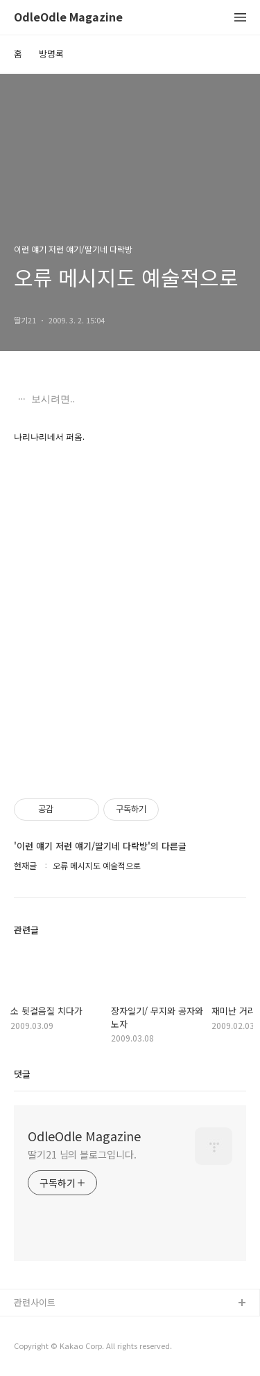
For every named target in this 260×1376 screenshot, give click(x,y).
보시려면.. (52, 399)
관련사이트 (34, 1302)
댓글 (22, 1073)
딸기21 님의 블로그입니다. (82, 1154)
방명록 (51, 53)
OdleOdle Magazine (68, 17)
